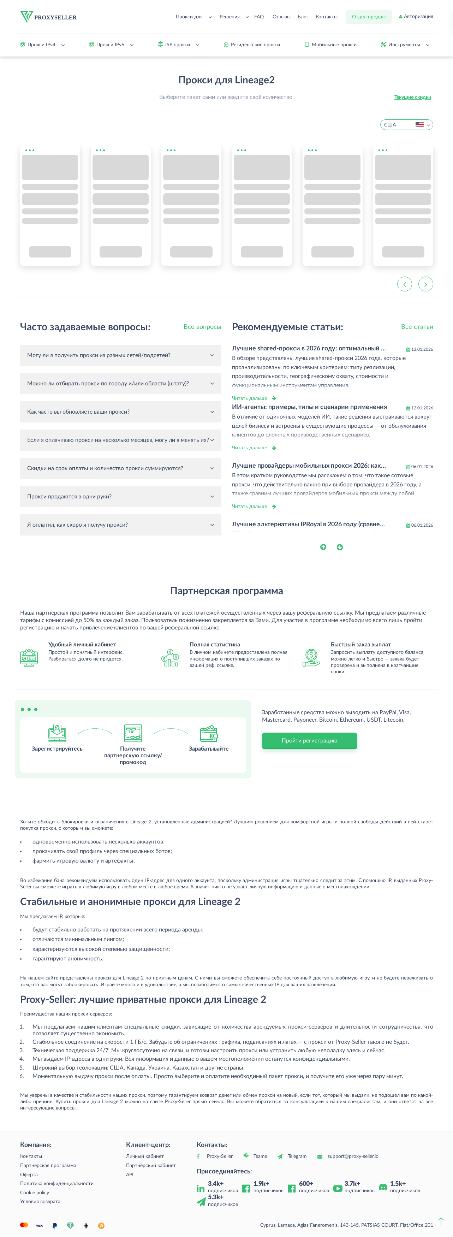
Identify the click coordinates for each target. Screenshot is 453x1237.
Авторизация (418, 16)
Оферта (29, 1174)
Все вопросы (202, 327)
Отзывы (282, 16)
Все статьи (417, 327)
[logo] (49, 16)
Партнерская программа (48, 1165)
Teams (260, 1156)
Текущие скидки (412, 97)
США (404, 125)
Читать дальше (249, 398)
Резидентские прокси (255, 44)
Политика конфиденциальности (57, 1183)
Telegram (297, 1156)
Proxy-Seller (220, 1156)
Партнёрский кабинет (151, 1165)
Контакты (327, 16)
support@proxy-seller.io (353, 1156)
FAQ (259, 16)
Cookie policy (34, 1192)
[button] (328, 547)
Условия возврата (40, 1201)
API (129, 1174)
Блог (303, 16)
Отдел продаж (369, 16)
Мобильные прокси (334, 44)
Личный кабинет (145, 1156)
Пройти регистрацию (310, 741)
